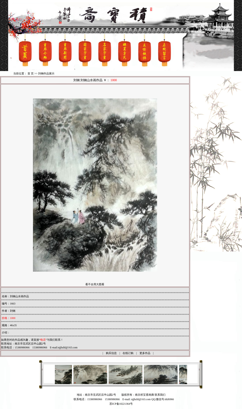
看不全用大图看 (94, 284)
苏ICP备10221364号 (121, 403)
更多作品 (145, 353)
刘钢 (12, 310)
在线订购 (128, 353)
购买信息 (111, 353)
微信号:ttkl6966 (165, 399)
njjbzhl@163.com (67, 347)
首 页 (31, 73)
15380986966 (112, 399)
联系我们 (160, 394)
